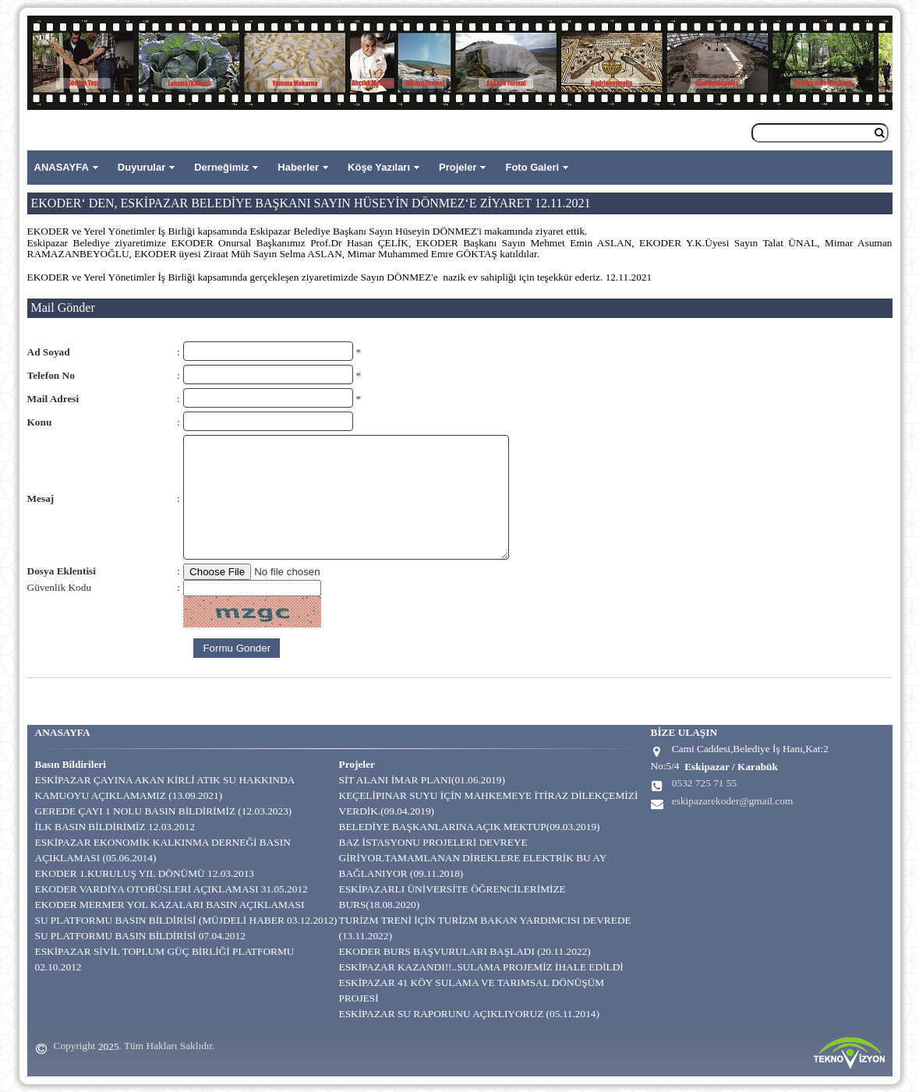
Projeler (457, 167)
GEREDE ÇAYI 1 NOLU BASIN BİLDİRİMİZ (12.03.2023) (163, 811)
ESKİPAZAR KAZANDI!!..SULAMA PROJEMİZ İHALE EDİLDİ (481, 967)
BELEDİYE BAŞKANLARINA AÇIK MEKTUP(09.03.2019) (469, 826)
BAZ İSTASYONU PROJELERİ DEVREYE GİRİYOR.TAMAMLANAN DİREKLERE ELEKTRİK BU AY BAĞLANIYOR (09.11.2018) (472, 857)
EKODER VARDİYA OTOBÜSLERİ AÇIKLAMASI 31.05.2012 (171, 889)
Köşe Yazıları (379, 167)
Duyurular (141, 167)
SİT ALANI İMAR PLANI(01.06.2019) (422, 780)
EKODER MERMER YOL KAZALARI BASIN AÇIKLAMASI (170, 904)
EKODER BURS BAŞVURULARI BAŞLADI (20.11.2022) (465, 951)
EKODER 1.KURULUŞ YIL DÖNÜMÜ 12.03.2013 (145, 873)
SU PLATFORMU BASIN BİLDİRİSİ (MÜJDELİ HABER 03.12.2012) (186, 920)
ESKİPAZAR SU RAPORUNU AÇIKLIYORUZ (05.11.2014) (469, 1014)
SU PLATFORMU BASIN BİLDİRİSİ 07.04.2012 (140, 936)
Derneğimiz (221, 167)
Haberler (298, 167)
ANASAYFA (61, 167)
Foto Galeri (532, 167)
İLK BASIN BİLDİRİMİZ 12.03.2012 (115, 826)
